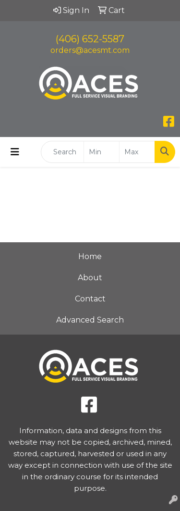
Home (90, 256)
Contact (90, 298)
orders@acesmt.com (90, 50)
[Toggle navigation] (15, 152)
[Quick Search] (62, 152)
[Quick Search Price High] (137, 152)
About (90, 277)
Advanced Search (90, 319)
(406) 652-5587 (90, 39)
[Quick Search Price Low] (102, 152)
